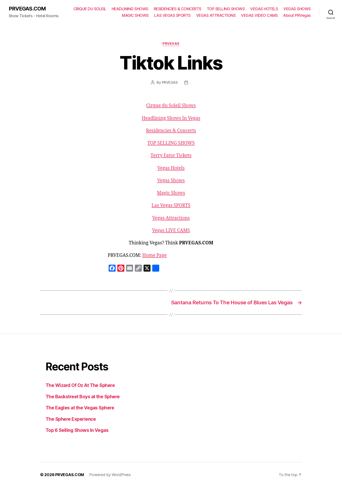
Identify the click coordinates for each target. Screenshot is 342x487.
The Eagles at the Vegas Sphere (80, 407)
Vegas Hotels (171, 168)
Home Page (154, 255)
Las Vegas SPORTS (171, 205)
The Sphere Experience (71, 419)
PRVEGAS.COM (27, 8)
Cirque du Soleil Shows (171, 106)
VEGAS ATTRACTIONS (216, 15)
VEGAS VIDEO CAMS (259, 15)
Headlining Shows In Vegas (171, 118)
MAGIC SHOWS (135, 15)
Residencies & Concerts (171, 131)
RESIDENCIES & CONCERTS (177, 9)
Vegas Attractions (171, 218)
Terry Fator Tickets (170, 155)
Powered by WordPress (110, 474)
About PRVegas (297, 15)
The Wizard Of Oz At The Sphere (80, 385)
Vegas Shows (171, 181)
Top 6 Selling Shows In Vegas (77, 430)
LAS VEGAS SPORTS (172, 15)
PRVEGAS (171, 44)
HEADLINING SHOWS (130, 9)
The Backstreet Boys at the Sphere (83, 396)
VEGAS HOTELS (264, 9)
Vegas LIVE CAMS (171, 230)
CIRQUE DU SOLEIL (90, 9)
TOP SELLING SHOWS (226, 9)
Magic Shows (171, 193)
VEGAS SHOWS (297, 9)
